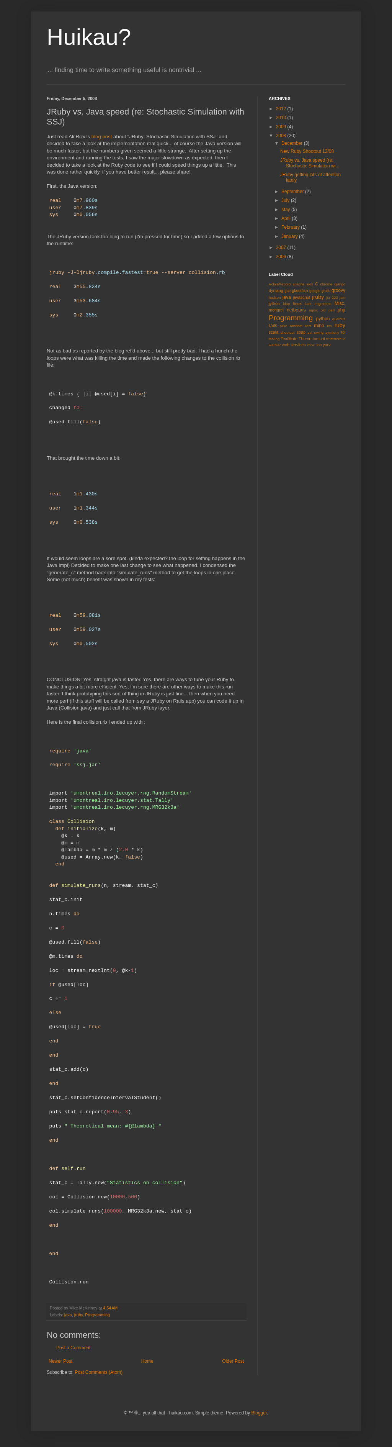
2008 (281, 135)
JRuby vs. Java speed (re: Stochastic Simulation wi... (309, 162)
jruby (78, 1315)
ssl (310, 332)
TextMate (289, 338)
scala (273, 332)
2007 (281, 247)
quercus (338, 319)
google (314, 290)
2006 (281, 256)
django (339, 284)
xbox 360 (314, 345)
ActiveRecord (280, 284)
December (292, 143)
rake (283, 326)
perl (331, 310)
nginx (313, 310)
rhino (319, 325)
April (286, 218)
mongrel (276, 310)
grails (326, 290)
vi (344, 339)
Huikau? (89, 37)
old (323, 310)
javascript (301, 297)
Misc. (340, 303)
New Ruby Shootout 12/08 (307, 151)
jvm (342, 297)
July (286, 200)
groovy (338, 290)
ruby (340, 325)
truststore (333, 339)
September (293, 191)
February (291, 227)
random (296, 326)
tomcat (319, 338)
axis (310, 284)
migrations (323, 304)
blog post (101, 136)
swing (319, 332)
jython (274, 303)
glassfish (300, 290)
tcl (343, 332)
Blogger (259, 1413)
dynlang (276, 290)
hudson (275, 297)
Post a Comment (73, 1347)
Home (147, 1361)
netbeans (296, 310)
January (290, 236)
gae (287, 290)
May (286, 209)
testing (274, 339)
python (323, 318)
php (341, 310)
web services (293, 344)
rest (308, 326)
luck (308, 304)
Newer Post (60, 1361)
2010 (281, 117)
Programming (97, 1315)
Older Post (233, 1361)
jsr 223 (332, 297)
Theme (305, 338)
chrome (326, 284)
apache (298, 284)
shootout (288, 332)
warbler (275, 345)
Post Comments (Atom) (98, 1372)
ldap (286, 304)
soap (301, 332)
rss (329, 326)
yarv (326, 344)
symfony (332, 332)
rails (273, 325)
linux (297, 303)
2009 (281, 126)
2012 (281, 108)
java (68, 1315)
